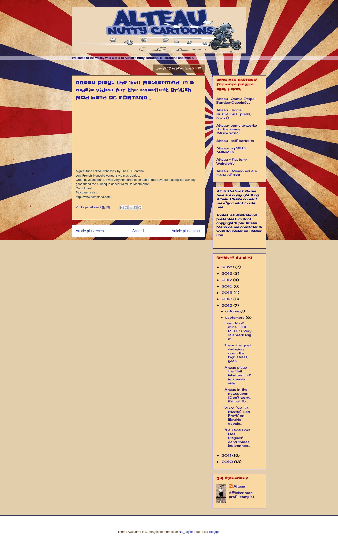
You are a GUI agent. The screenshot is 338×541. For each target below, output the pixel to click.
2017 (227, 280)
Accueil (138, 231)
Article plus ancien (186, 231)
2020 (228, 267)
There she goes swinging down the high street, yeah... (238, 353)
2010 (228, 462)
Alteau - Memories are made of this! (236, 173)
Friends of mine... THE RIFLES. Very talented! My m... (238, 331)
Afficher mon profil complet (241, 495)
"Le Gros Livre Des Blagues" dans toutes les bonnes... (238, 437)
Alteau (239, 486)
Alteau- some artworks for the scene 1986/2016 (236, 129)
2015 (228, 293)
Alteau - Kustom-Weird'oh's (231, 161)
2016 (228, 286)
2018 (227, 273)
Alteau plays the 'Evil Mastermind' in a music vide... (238, 375)
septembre (235, 317)
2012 (227, 305)
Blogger (214, 531)
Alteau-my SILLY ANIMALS (231, 150)
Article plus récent (90, 231)
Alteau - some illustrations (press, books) (233, 114)
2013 (227, 299)
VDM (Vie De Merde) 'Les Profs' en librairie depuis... (237, 415)
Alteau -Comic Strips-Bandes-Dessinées (236, 101)
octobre (232, 311)
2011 (227, 455)
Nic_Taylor (186, 531)
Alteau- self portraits (235, 141)
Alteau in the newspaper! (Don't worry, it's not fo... (238, 395)
